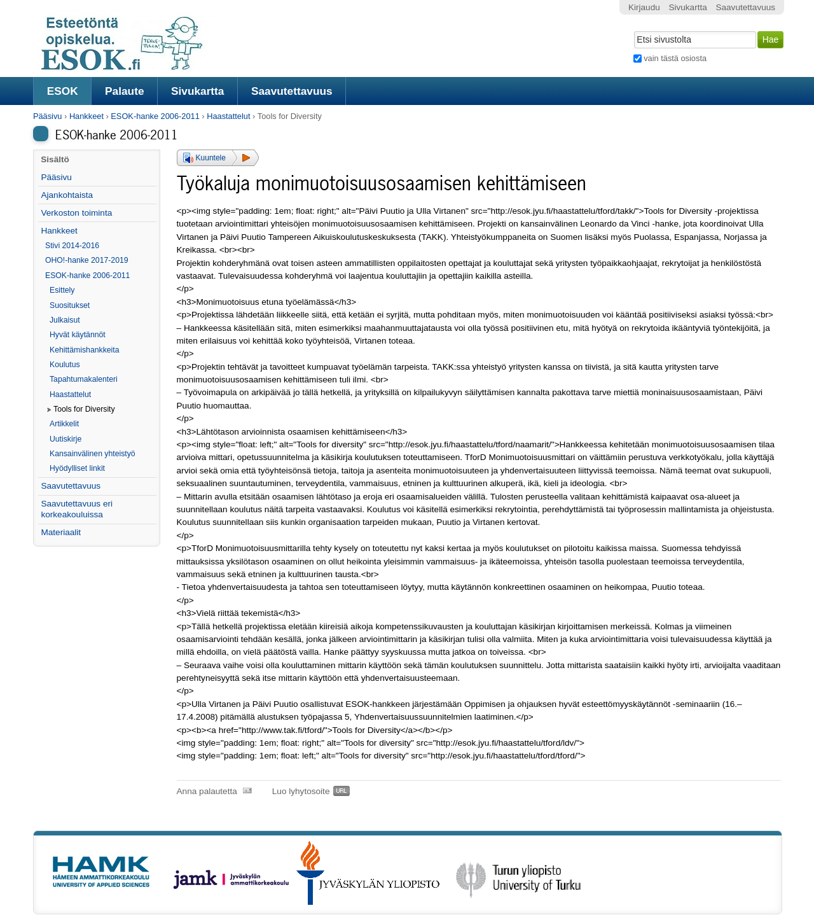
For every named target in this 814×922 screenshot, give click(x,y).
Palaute (124, 91)
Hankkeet (86, 116)
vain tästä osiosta (675, 58)
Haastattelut (228, 116)
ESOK (62, 91)
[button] (218, 158)
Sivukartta (197, 91)
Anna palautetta (207, 791)
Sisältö (55, 159)
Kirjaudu (644, 7)
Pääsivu (47, 116)
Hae (632, 30)
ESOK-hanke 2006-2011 (155, 116)
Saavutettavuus (292, 91)
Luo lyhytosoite (301, 791)
